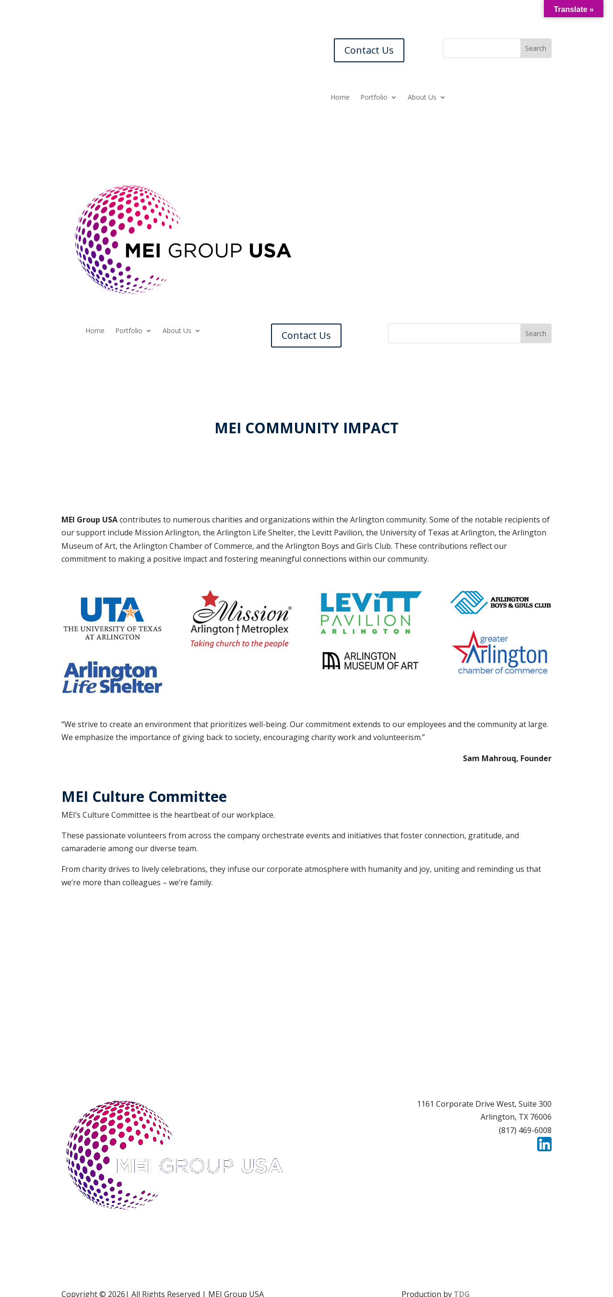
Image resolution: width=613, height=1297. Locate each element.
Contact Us (369, 50)
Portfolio (374, 98)
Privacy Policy (527, 1164)
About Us (422, 98)
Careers (416, 1164)
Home (340, 98)
